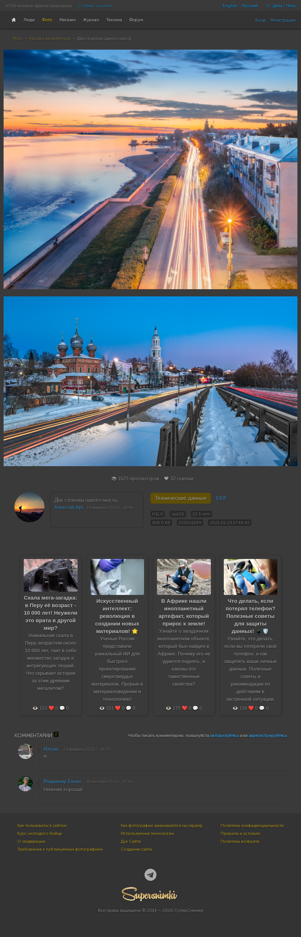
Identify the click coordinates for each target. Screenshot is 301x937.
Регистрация (283, 20)
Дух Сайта (131, 841)
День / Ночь (279, 5)
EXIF (221, 498)
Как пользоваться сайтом (42, 825)
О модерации (31, 841)
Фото (18, 38)
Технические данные (181, 498)
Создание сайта (136, 849)
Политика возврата (240, 841)
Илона (50, 749)
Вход (260, 20)
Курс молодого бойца (39, 833)
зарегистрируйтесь (268, 735)
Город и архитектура (49, 38)
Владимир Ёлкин (62, 781)
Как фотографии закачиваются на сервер (162, 825)
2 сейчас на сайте (95, 5)
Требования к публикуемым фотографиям (60, 849)
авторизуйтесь (224, 735)
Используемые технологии (147, 833)
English (230, 5)
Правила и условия (240, 833)
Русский (250, 5)
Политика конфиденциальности (252, 825)
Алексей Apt (68, 507)
